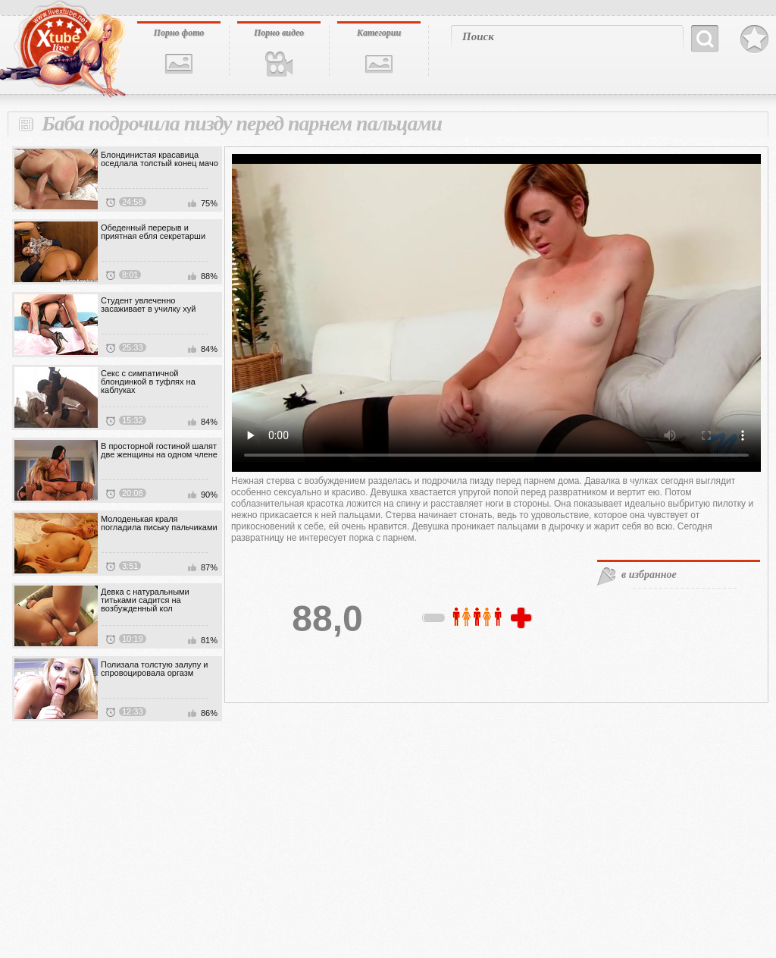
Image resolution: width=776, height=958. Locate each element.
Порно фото (179, 32)
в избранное (649, 574)
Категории (379, 32)
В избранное (754, 39)
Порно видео (279, 32)
